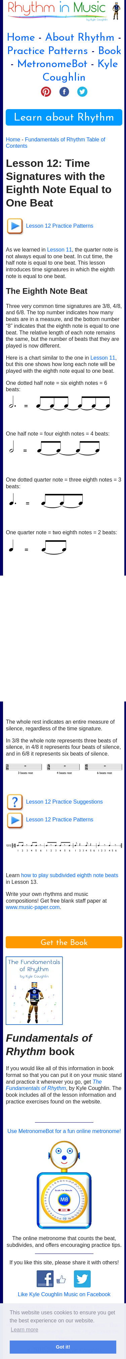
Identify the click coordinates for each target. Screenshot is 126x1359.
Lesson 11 (59, 250)
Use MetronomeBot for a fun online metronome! (64, 1131)
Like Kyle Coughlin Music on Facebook (64, 1294)
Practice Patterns (47, 51)
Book (109, 51)
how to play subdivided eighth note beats (69, 875)
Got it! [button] (63, 1347)
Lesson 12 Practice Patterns (59, 226)
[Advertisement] (63, 638)
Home (21, 38)
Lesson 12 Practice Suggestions (64, 802)
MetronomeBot (52, 64)
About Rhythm (80, 38)
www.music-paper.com (32, 907)
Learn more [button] (24, 1329)
